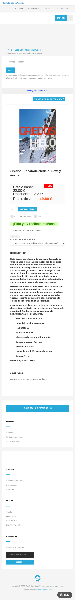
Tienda (9, 512)
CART (61, 18)
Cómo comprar (12, 485)
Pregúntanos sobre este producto (27, 230)
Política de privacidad (14, 437)
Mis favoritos (33, 8)
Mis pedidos (18, 8)
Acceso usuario (12, 516)
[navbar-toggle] (70, 18)
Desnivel (15, 236)
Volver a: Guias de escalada (48, 99)
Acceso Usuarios (63, 8)
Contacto (47, 8)
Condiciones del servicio (15, 481)
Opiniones (10, 489)
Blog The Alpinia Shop (14, 525)
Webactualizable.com (44, 590)
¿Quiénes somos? (13, 441)
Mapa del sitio (11, 521)
